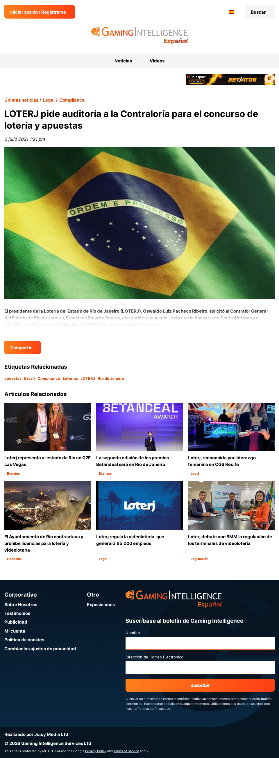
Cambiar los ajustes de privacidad (40, 648)
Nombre (133, 632)
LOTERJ (88, 378)
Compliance (72, 100)
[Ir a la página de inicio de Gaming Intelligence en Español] (139, 35)
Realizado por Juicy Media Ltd (36, 734)
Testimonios (17, 613)
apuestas (13, 378)
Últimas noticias (21, 100)
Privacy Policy (95, 751)
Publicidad (15, 622)
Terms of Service (126, 751)
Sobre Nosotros (20, 604)
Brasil (29, 378)
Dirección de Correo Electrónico (154, 657)
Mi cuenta (14, 631)
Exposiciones (101, 604)
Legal (49, 100)
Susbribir (200, 685)
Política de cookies (24, 639)
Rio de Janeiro (111, 378)
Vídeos (157, 61)
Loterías (70, 378)
